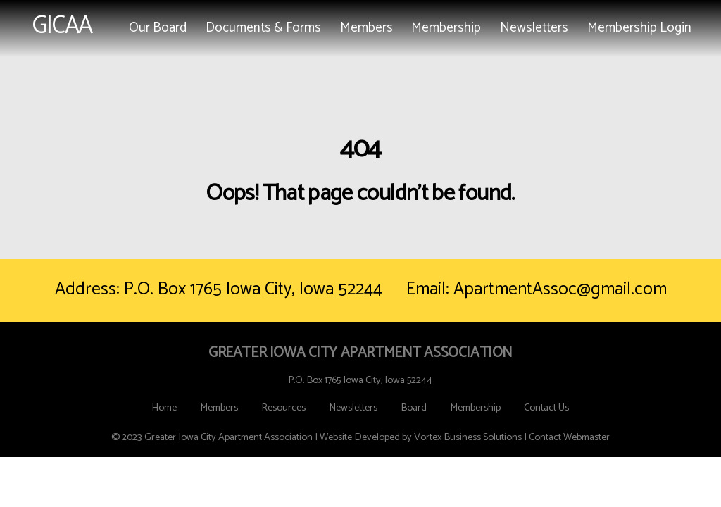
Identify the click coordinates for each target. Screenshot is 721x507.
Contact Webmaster (569, 437)
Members (366, 28)
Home (164, 407)
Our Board (158, 28)
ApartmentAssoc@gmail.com (560, 289)
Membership (446, 28)
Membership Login (639, 28)
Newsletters (534, 28)
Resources (283, 407)
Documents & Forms (263, 28)
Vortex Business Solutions (468, 437)
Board (414, 407)
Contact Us (546, 407)
